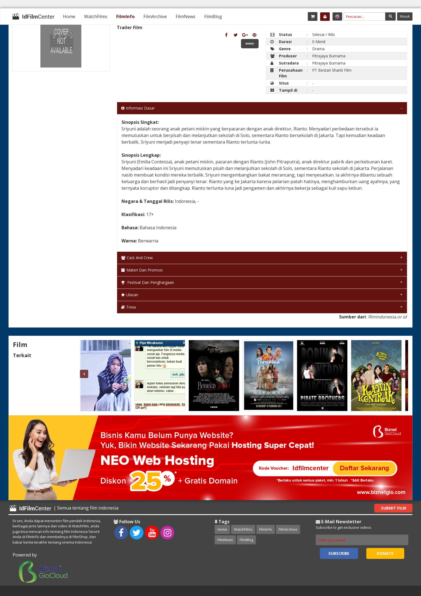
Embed (249, 43)
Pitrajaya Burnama (328, 55)
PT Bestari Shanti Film (331, 70)
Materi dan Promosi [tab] (142, 270)
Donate (385, 553)
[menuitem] (69, 16)
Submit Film (393, 508)
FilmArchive (155, 16)
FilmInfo (125, 16)
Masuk (405, 16)
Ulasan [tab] (129, 294)
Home (69, 16)
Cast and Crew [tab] (137, 257)
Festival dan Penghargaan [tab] (147, 282)
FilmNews (185, 16)
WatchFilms (95, 16)
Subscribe (338, 553)
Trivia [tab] (128, 307)
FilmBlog (213, 16)
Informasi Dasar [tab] (138, 108)
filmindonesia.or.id (387, 317)
